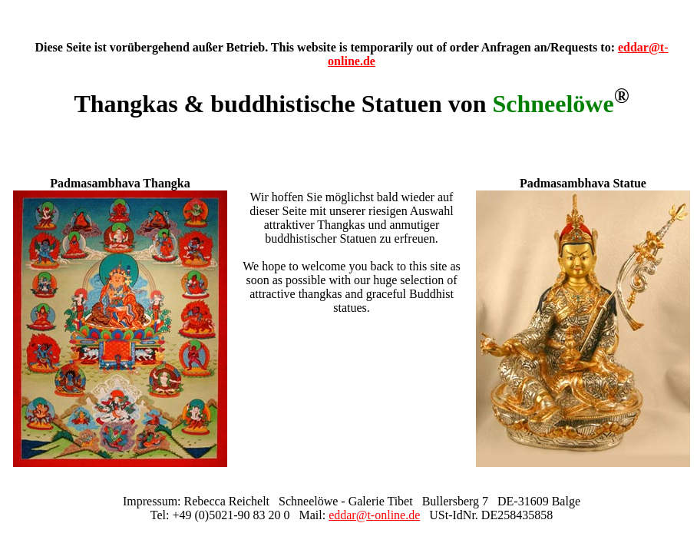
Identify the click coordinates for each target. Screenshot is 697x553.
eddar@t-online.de (374, 515)
